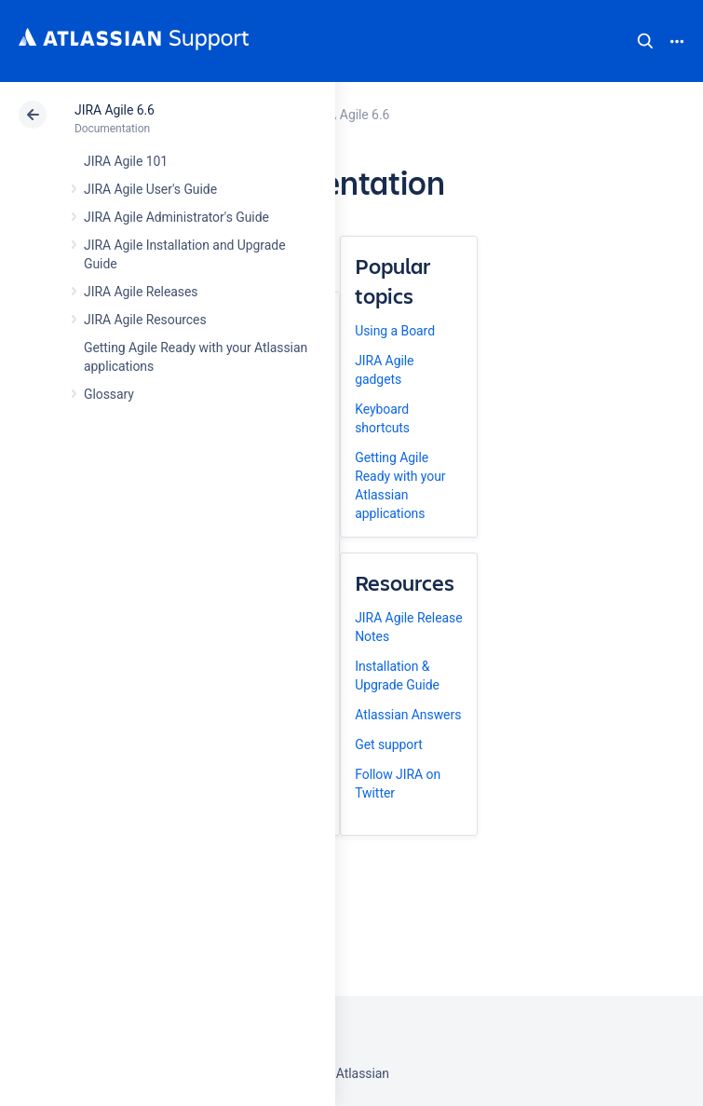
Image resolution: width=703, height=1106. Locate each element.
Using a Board (395, 330)
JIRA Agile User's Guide (150, 189)
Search (645, 41)
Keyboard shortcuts (382, 418)
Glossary (109, 394)
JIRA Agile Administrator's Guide (176, 217)
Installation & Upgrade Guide (397, 675)
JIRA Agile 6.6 (114, 109)
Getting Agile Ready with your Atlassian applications (400, 485)
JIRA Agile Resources (145, 319)
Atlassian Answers (408, 714)
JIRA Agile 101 (126, 161)
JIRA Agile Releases (141, 291)
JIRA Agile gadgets (384, 370)
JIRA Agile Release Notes (408, 627)
